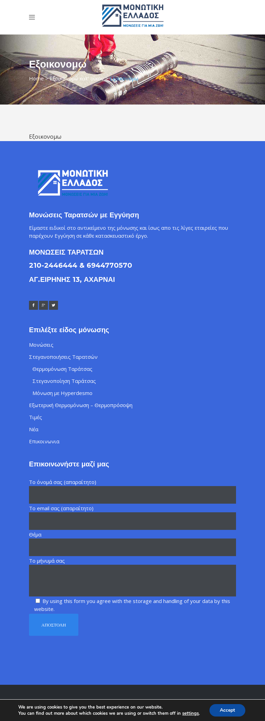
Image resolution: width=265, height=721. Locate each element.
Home (36, 78)
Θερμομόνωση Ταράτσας (62, 368)
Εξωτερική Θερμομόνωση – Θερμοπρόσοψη (80, 405)
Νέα (33, 429)
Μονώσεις (41, 344)
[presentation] (81, 649)
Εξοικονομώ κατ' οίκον (77, 78)
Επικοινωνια (44, 441)
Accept (227, 710)
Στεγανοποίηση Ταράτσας (64, 380)
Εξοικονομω (45, 136)
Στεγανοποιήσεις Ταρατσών (63, 356)
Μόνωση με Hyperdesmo (62, 392)
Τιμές (35, 417)
